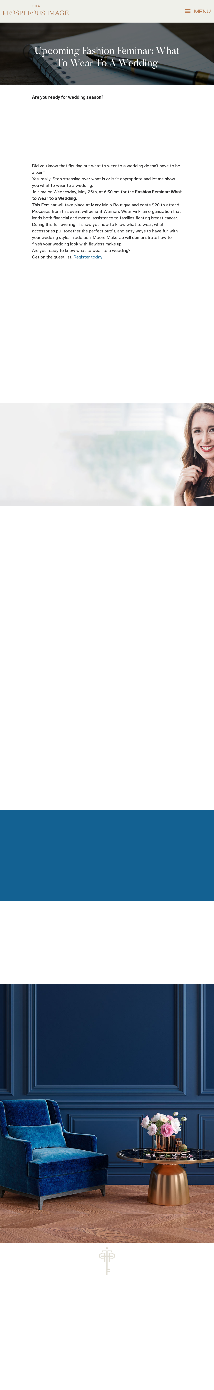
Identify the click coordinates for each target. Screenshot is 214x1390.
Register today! (88, 257)
